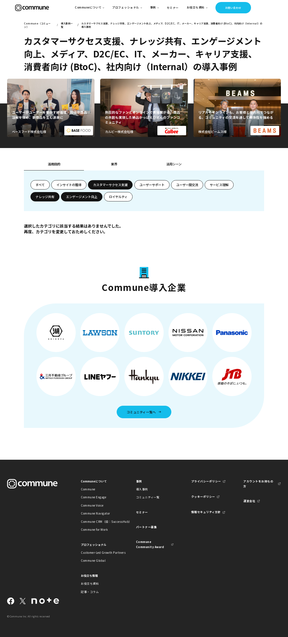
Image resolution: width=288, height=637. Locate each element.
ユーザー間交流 (187, 184)
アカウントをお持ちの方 (258, 483)
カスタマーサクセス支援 (110, 184)
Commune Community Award (150, 544)
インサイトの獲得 (68, 184)
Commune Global (93, 561)
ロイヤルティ (118, 196)
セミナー (173, 8)
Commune (88, 489)
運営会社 (249, 501)
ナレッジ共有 (45, 196)
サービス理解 (219, 184)
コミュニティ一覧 (148, 497)
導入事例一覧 (67, 25)
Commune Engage (93, 497)
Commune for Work (94, 530)
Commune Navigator (95, 513)
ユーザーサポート (151, 184)
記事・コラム (90, 592)
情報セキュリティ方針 (206, 512)
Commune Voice (92, 505)
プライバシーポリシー (206, 481)
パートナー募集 (146, 527)
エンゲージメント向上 (81, 196)
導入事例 (142, 489)
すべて (40, 184)
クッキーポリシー (203, 497)
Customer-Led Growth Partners (99, 553)
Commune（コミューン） (37, 25)
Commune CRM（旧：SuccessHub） (99, 522)
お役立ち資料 (90, 584)
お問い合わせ (233, 8)
